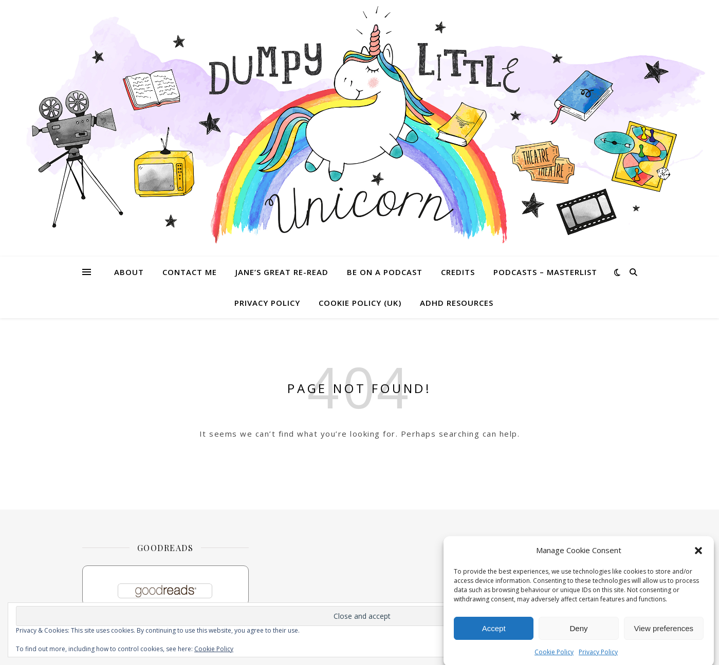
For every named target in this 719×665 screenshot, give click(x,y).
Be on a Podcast (384, 272)
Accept (494, 631)
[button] (698, 554)
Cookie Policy (554, 655)
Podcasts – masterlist (545, 272)
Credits (458, 272)
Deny (578, 631)
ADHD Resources (456, 303)
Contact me (189, 272)
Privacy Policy (598, 655)
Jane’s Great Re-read (281, 272)
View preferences (664, 631)
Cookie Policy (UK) (360, 303)
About (129, 272)
